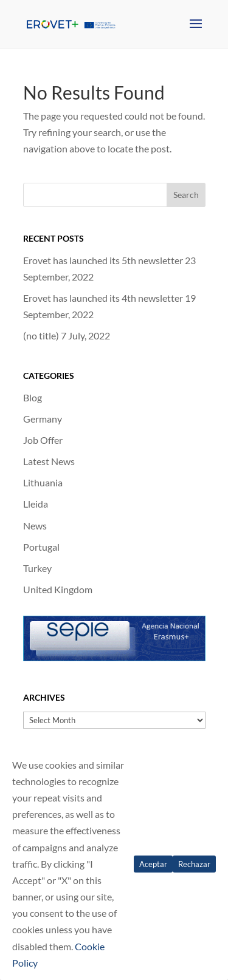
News (35, 525)
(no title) (41, 335)
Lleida (35, 503)
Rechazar (194, 864)
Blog (32, 397)
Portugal (41, 547)
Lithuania (43, 482)
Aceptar (153, 864)
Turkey (37, 568)
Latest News (49, 461)
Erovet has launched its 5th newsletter (103, 260)
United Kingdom (57, 589)
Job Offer (43, 440)
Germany (42, 418)
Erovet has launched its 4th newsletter (103, 298)
